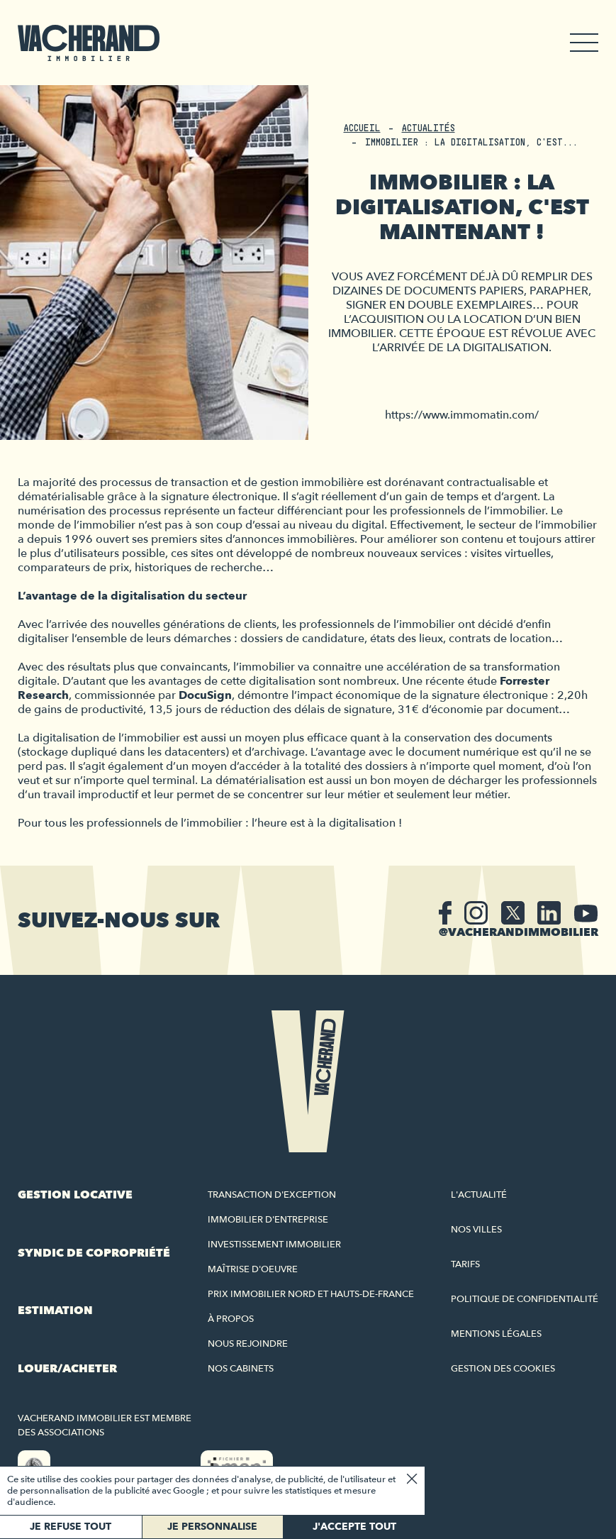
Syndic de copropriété (94, 1253)
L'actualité (479, 1194)
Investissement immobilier (274, 1244)
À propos (231, 1319)
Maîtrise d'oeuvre (253, 1269)
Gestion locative (75, 1195)
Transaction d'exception (272, 1194)
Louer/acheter (67, 1369)
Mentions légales (496, 1334)
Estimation (55, 1310)
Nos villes (476, 1229)
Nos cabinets (241, 1368)
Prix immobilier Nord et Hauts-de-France (311, 1294)
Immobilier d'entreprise (268, 1219)
